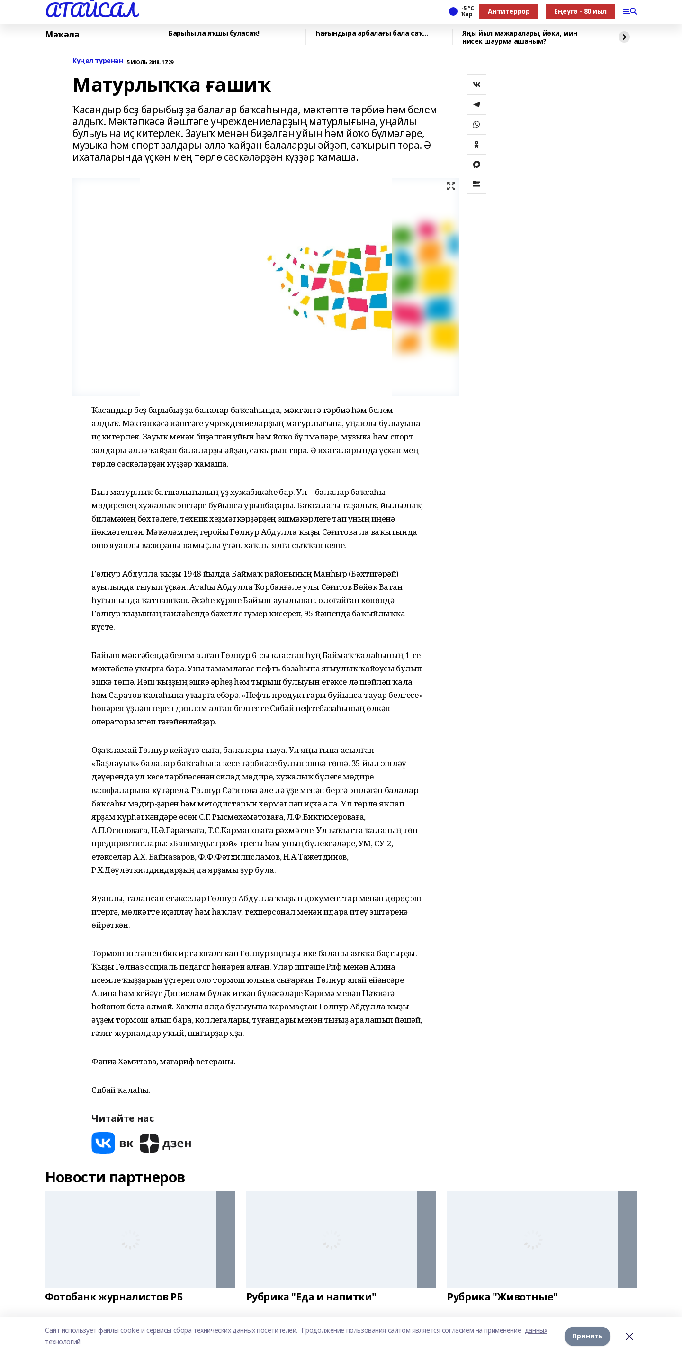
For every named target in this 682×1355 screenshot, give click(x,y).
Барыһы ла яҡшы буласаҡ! (214, 33)
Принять (587, 1335)
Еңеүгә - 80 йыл (580, 11)
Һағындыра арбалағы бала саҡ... (371, 33)
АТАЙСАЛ (91, 10)
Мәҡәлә (62, 34)
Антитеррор (508, 11)
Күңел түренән (97, 61)
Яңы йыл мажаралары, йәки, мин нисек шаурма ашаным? (519, 37)
